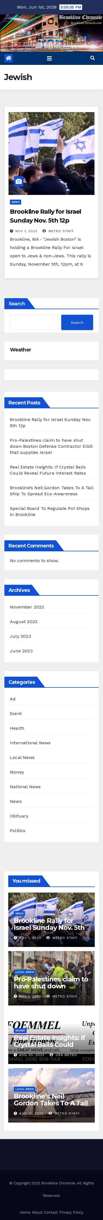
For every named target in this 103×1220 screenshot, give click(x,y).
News (16, 201)
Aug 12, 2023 (31, 1113)
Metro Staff (58, 231)
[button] (92, 58)
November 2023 (27, 607)
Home (25, 1212)
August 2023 (23, 621)
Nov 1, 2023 (26, 231)
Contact (51, 1212)
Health (17, 728)
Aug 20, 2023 (31, 1055)
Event (16, 713)
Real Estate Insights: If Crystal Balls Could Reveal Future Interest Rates (50, 1048)
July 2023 (20, 636)
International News (30, 742)
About (37, 1212)
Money (17, 772)
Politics (18, 830)
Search (17, 303)
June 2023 (21, 650)
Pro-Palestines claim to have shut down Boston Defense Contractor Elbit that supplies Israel (51, 446)
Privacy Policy (71, 1212)
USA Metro (63, 1055)
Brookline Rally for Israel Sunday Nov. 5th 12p (49, 927)
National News (25, 786)
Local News (22, 757)
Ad (13, 699)
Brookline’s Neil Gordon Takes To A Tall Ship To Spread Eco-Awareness (51, 1106)
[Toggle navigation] (49, 58)
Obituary (19, 816)
